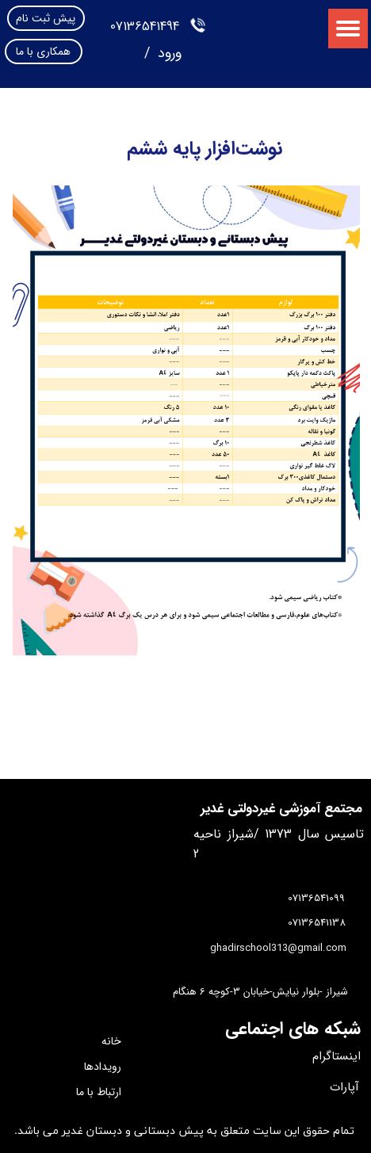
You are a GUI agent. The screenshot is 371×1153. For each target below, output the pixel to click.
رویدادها (102, 1066)
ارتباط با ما (98, 1092)
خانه (111, 1041)
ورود (168, 53)
